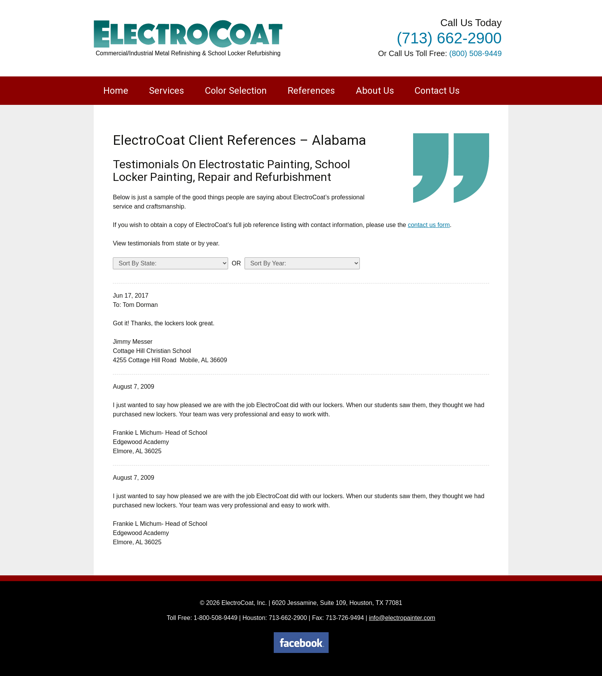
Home (115, 90)
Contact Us (437, 90)
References (311, 90)
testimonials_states (170, 263)
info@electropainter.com (402, 618)
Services (166, 90)
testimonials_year (302, 263)
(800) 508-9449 (475, 53)
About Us (375, 90)
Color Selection (236, 90)
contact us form (429, 225)
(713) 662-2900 (449, 38)
